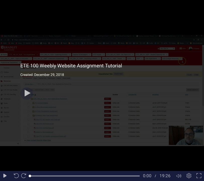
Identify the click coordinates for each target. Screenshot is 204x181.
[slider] (85, 175)
